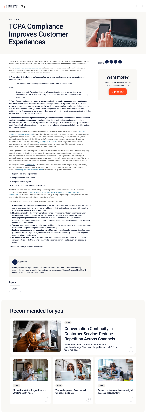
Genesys (22, 261)
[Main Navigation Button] (139, 6)
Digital (15, 288)
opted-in (37, 101)
